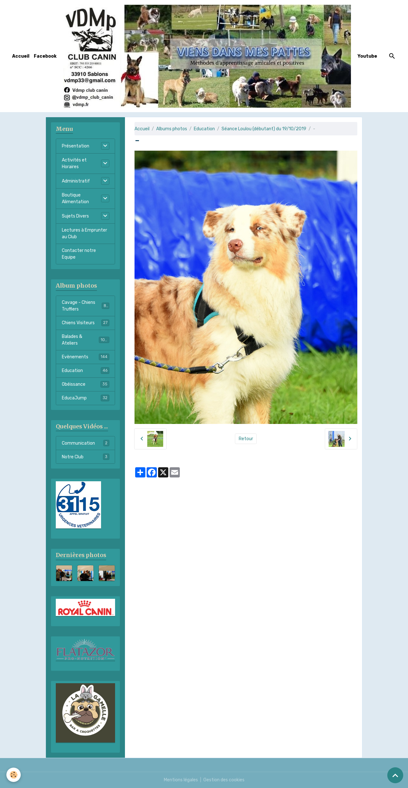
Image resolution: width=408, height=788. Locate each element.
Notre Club (85, 457)
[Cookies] (13, 775)
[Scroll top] (395, 775)
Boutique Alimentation (75, 198)
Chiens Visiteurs (85, 322)
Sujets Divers (75, 216)
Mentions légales (181, 780)
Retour (246, 438)
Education (204, 129)
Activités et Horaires (74, 163)
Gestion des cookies (223, 780)
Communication (85, 443)
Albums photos (171, 129)
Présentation (75, 146)
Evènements (85, 357)
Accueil (20, 56)
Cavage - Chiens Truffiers (85, 306)
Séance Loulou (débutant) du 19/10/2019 (264, 129)
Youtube (367, 56)
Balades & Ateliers (85, 340)
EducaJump (85, 398)
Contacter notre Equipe (79, 254)
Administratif (76, 181)
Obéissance (85, 384)
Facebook (45, 56)
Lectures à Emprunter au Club (84, 233)
